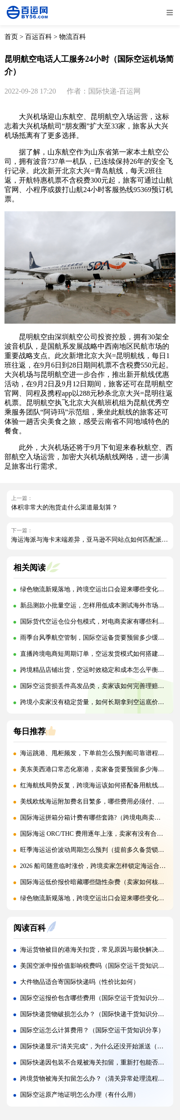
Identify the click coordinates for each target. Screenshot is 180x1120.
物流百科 (72, 36)
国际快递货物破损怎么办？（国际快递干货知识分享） (95, 1014)
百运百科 (38, 36)
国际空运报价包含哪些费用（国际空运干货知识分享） (95, 998)
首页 (11, 36)
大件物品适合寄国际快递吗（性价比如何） (79, 982)
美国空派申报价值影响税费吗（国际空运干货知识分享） (98, 965)
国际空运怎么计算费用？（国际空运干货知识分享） (92, 1030)
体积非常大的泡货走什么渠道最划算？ (64, 507)
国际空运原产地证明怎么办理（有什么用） (79, 1094)
